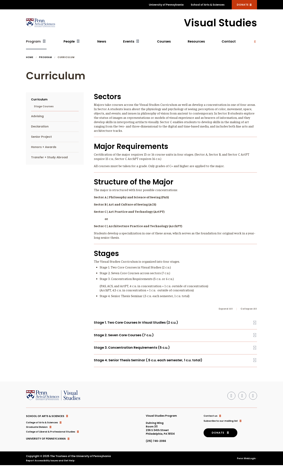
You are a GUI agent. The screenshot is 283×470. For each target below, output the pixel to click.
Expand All (226, 310)
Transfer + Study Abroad (49, 158)
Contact (229, 42)
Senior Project (41, 138)
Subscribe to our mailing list (224, 424)
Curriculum (39, 101)
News (101, 42)
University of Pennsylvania (166, 4)
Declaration (40, 128)
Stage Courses (44, 107)
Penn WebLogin (245, 463)
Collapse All (249, 310)
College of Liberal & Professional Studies (55, 437)
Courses (164, 42)
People (69, 42)
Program (33, 42)
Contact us (213, 419)
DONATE (244, 4)
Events (128, 42)
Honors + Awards (43, 148)
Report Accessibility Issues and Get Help (53, 465)
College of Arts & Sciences (45, 427)
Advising (37, 117)
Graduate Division (40, 432)
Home (29, 58)
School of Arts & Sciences (208, 4)
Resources (196, 42)
